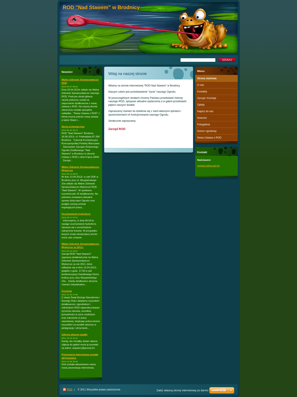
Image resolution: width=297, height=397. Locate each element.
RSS (69, 389)
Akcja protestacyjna (73, 126)
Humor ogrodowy (207, 131)
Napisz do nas (205, 111)
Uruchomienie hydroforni (76, 214)
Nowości (202, 117)
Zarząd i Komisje (206, 98)
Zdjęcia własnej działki (75, 334)
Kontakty (202, 91)
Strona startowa (207, 78)
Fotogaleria (203, 124)
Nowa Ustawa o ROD (209, 137)
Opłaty (201, 104)
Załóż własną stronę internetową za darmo (182, 390)
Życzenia (67, 291)
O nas (200, 84)
